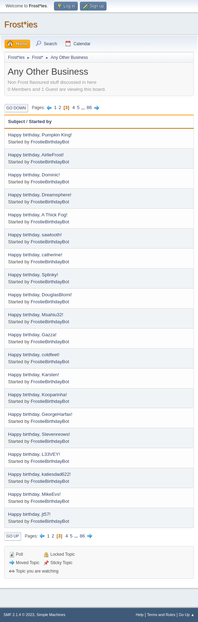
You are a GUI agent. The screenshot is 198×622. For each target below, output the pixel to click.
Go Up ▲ (186, 615)
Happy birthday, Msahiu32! (35, 314)
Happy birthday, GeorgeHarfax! (40, 414)
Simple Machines (50, 615)
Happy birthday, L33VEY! (34, 454)
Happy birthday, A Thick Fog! (37, 214)
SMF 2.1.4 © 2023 (19, 615)
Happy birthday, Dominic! (34, 174)
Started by (40, 121)
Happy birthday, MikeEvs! (34, 494)
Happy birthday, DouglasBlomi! (40, 294)
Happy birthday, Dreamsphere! (39, 194)
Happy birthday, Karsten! (33, 374)
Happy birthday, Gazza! (32, 334)
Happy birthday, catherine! (35, 254)
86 (89, 107)
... (84, 107)
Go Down (16, 108)
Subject (16, 121)
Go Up (12, 536)
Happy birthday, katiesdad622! (39, 474)
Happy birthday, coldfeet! (33, 354)
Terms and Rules (161, 615)
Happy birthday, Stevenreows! (39, 434)
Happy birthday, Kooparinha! (37, 394)
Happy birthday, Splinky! (33, 274)
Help (140, 615)
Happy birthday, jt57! (29, 514)
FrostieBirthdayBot (49, 141)
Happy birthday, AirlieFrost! (36, 154)
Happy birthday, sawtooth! (35, 234)
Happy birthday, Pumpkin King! (40, 134)
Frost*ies (20, 24)
